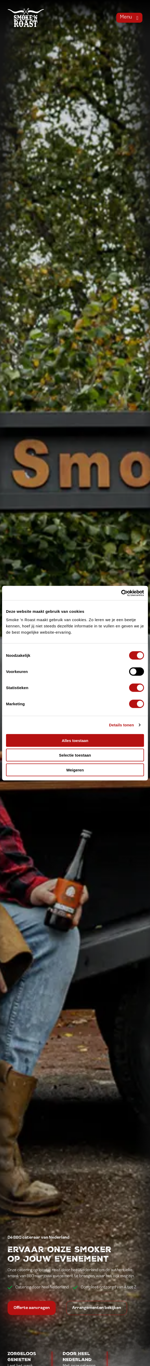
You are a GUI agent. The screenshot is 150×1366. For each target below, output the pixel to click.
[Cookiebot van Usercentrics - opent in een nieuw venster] (121, 593)
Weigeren (75, 770)
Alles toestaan (75, 740)
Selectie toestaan (75, 755)
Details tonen (121, 725)
